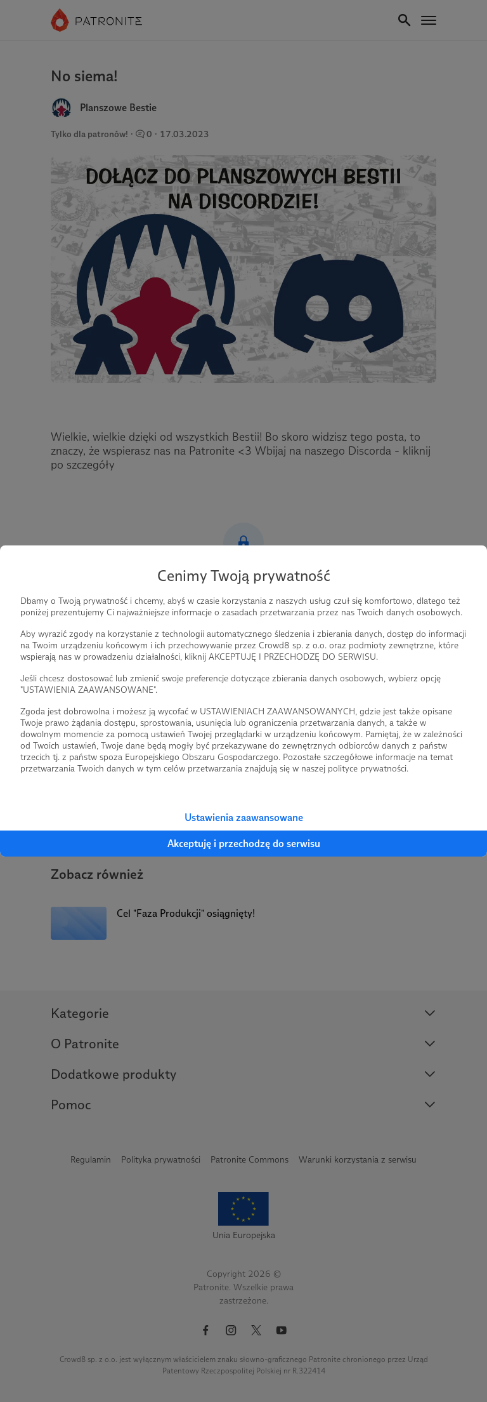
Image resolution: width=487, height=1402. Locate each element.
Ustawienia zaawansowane (244, 817)
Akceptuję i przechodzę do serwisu (243, 843)
